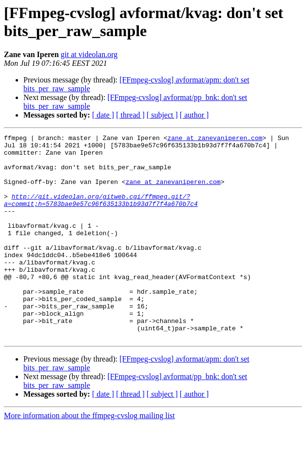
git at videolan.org (89, 54)
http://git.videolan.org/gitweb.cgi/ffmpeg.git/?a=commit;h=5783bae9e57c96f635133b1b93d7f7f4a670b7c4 (101, 213)
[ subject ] (162, 115)
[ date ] (103, 115)
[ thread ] (130, 115)
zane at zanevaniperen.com (214, 139)
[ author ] (194, 115)
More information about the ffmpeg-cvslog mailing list (89, 456)
